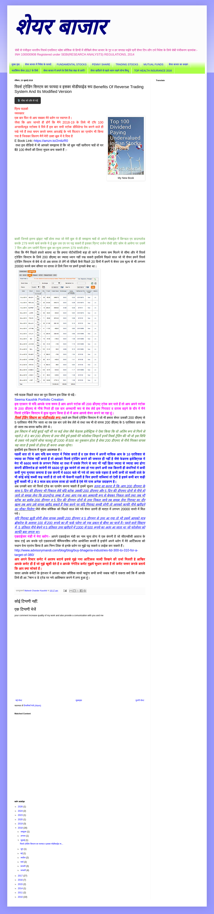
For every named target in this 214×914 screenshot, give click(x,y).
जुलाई (23, 840)
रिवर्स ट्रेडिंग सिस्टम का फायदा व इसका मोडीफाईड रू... (41, 844)
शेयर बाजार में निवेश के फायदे (38, 64)
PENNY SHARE (101, 64)
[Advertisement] (80, 756)
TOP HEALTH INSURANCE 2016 (153, 70)
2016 (20, 880)
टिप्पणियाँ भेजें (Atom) (32, 705)
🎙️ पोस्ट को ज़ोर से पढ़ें (27, 100)
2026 (20, 806)
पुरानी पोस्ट (139, 700)
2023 (20, 815)
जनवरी (23, 870)
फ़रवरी (23, 866)
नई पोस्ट (18, 700)
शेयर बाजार (60, 27)
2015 (20, 884)
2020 (20, 819)
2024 (20, 811)
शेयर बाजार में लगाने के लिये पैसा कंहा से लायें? (64, 70)
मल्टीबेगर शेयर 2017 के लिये (25, 70)
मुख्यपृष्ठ (79, 700)
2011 (20, 892)
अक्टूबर (23, 831)
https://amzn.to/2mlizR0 (51, 141)
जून (22, 849)
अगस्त (23, 836)
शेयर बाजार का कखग (178, 64)
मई (21, 853)
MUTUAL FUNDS (153, 64)
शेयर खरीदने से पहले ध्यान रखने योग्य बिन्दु (109, 70)
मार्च (22, 862)
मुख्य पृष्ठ (16, 64)
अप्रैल (23, 857)
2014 (20, 888)
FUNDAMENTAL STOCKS (72, 64)
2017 (20, 875)
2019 (20, 823)
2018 (20, 828)
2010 (20, 897)
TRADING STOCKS (127, 64)
